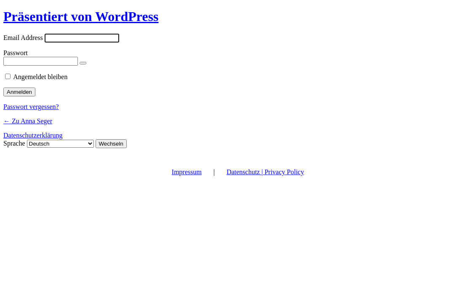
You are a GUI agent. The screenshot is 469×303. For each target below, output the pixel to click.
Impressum (187, 171)
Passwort (15, 52)
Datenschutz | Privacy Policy (265, 171)
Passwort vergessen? (31, 106)
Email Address (23, 37)
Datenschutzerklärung (32, 135)
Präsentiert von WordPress (81, 16)
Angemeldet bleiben (40, 76)
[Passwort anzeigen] (83, 63)
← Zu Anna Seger (27, 121)
